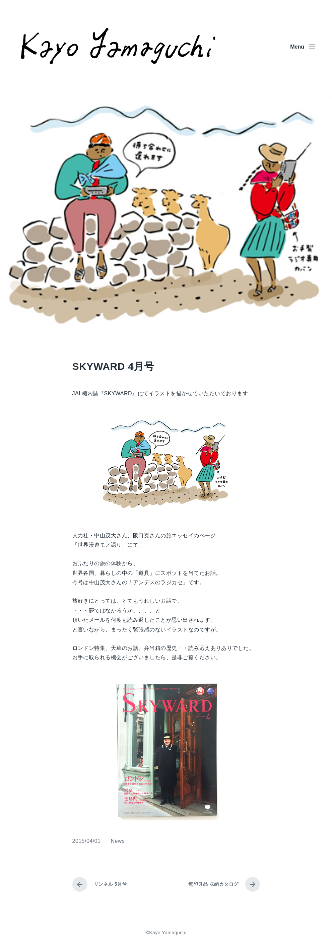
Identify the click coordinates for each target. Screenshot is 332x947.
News (118, 841)
